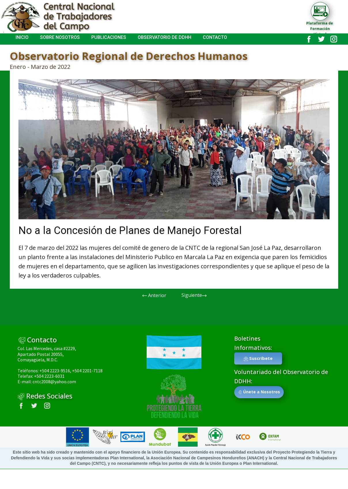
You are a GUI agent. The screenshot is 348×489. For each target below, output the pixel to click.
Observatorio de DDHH (164, 37)
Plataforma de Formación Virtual (320, 29)
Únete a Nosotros (259, 392)
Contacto (215, 37)
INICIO (22, 37)
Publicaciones (108, 37)
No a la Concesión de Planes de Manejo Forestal (130, 230)
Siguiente (194, 295)
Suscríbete (258, 358)
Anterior (154, 295)
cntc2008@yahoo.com (54, 381)
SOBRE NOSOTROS (60, 37)
